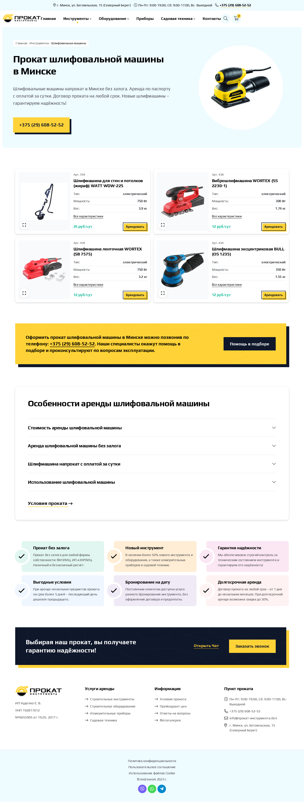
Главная (78, 18)
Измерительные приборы (110, 714)
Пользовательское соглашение (152, 768)
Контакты (242, 18)
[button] (285, 18)
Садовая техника (208, 18)
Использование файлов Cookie (152, 774)
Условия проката (50, 504)
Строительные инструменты (112, 700)
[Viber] (142, 789)
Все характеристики (88, 216)
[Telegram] (161, 789)
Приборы (175, 18)
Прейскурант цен (173, 707)
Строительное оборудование (113, 707)
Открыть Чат (206, 646)
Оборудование (144, 18)
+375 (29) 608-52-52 (235, 5)
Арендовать (135, 227)
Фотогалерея (170, 721)
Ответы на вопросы (175, 714)
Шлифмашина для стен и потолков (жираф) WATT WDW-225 (108, 183)
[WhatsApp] (152, 789)
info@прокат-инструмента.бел (253, 719)
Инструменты (108, 18)
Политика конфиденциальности (152, 761)
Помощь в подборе (249, 344)
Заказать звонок (252, 646)
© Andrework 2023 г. (152, 780)
